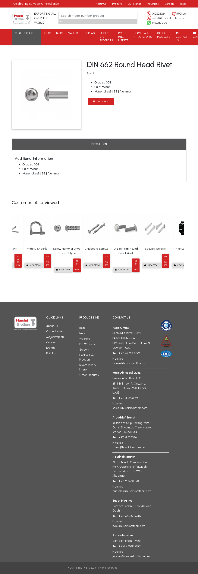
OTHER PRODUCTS (163, 35)
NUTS (59, 33)
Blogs (183, 3)
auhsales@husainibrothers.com (131, 491)
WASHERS (74, 33)
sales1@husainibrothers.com (169, 18)
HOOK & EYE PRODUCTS (106, 37)
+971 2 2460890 (129, 481)
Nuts (82, 333)
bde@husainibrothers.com (128, 526)
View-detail (34, 265)
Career (50, 342)
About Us (101, 3)
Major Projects (55, 337)
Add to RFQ (101, 101)
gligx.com (124, 567)
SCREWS (90, 33)
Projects (117, 3)
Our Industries (55, 331)
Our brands (134, 3)
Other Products (89, 375)
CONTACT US (181, 37)
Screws (84, 349)
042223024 (158, 13)
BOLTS (47, 33)
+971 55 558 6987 (130, 516)
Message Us (159, 22)
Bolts (82, 328)
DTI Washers (87, 344)
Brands (50, 347)
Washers (84, 338)
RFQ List (181, 13)
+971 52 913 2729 (129, 353)
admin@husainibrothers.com (130, 363)
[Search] (97, 15)
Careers (169, 3)
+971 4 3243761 (128, 437)
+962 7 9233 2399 (129, 546)
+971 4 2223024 (128, 398)
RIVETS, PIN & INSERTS (123, 37)
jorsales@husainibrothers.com (131, 556)
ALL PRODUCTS (25, 33)
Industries (153, 3)
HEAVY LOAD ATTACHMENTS (143, 35)
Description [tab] (99, 144)
